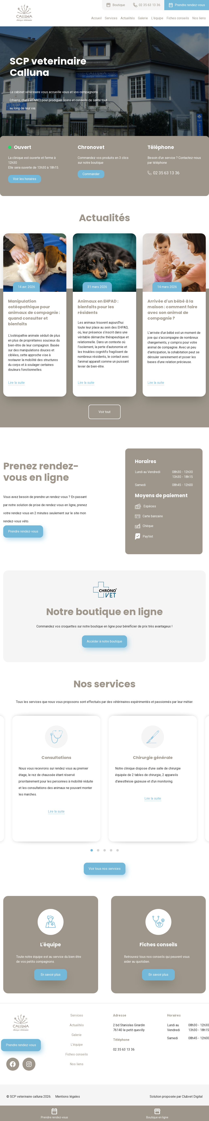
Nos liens (199, 18)
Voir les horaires (24, 179)
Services (111, 18)
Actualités (128, 18)
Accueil (96, 18)
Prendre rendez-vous (23, 531)
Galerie (143, 18)
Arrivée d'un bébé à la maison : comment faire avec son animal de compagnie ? (172, 309)
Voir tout (104, 412)
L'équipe (157, 18)
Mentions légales (67, 1096)
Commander (91, 174)
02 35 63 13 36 (163, 172)
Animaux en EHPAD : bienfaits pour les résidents (98, 306)
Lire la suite (16, 383)
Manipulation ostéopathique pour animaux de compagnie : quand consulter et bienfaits (34, 312)
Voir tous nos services (105, 869)
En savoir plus (50, 975)
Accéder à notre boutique (104, 641)
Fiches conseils (178, 18)
